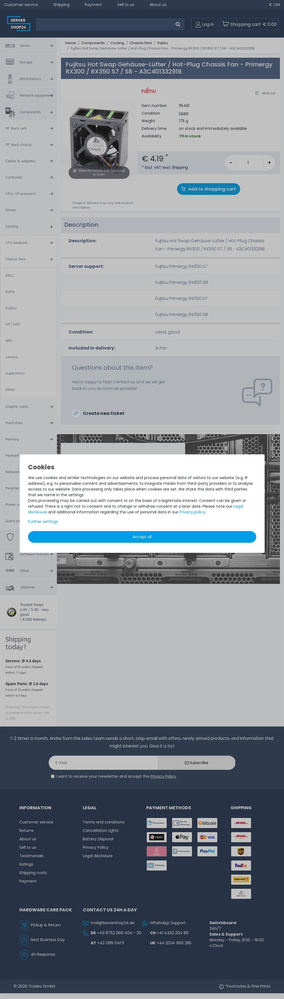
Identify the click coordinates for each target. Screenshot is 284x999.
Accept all (142, 537)
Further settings (43, 521)
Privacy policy (192, 512)
